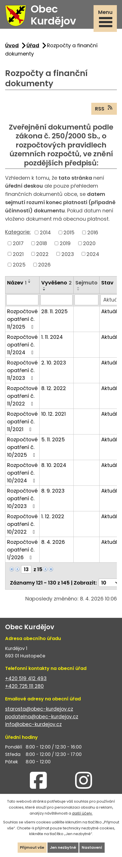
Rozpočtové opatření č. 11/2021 (22, 421)
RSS (104, 108)
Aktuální (111, 311)
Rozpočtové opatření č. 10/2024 (22, 473)
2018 (41, 243)
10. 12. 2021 (53, 413)
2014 (45, 232)
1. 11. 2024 (52, 337)
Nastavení (92, 847)
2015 (69, 232)
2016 (92, 232)
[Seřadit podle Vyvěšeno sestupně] (44, 290)
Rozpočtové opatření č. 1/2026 (22, 549)
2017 (18, 243)
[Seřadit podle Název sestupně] (29, 282)
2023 (67, 253)
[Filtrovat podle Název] (22, 299)
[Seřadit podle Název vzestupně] (29, 280)
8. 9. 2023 (53, 490)
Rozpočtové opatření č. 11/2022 (22, 396)
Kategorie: (18, 231)
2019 (65, 243)
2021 (18, 253)
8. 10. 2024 (53, 465)
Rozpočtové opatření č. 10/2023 (22, 498)
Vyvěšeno (56, 282)
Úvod (12, 45)
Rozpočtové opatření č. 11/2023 (22, 370)
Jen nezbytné (63, 847)
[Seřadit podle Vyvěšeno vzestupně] (44, 287)
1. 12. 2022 (52, 516)
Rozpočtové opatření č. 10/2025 (22, 447)
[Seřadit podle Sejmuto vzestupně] (78, 287)
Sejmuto (86, 282)
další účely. (82, 813)
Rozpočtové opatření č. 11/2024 (22, 344)
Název (16, 282)
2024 (92, 253)
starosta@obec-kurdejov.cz (39, 709)
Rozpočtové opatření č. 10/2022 (22, 524)
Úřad (32, 45)
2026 (44, 264)
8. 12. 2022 (53, 388)
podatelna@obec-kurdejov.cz (41, 716)
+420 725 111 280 (24, 686)
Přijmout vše (32, 847)
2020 (89, 243)
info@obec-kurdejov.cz (33, 724)
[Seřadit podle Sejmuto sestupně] (78, 290)
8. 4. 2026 (53, 542)
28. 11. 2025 (54, 311)
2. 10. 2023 (53, 362)
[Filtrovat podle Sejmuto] (86, 299)
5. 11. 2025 (53, 439)
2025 (19, 264)
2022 (42, 253)
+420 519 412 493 (26, 678)
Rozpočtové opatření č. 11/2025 (22, 319)
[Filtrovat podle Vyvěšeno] (56, 299)
